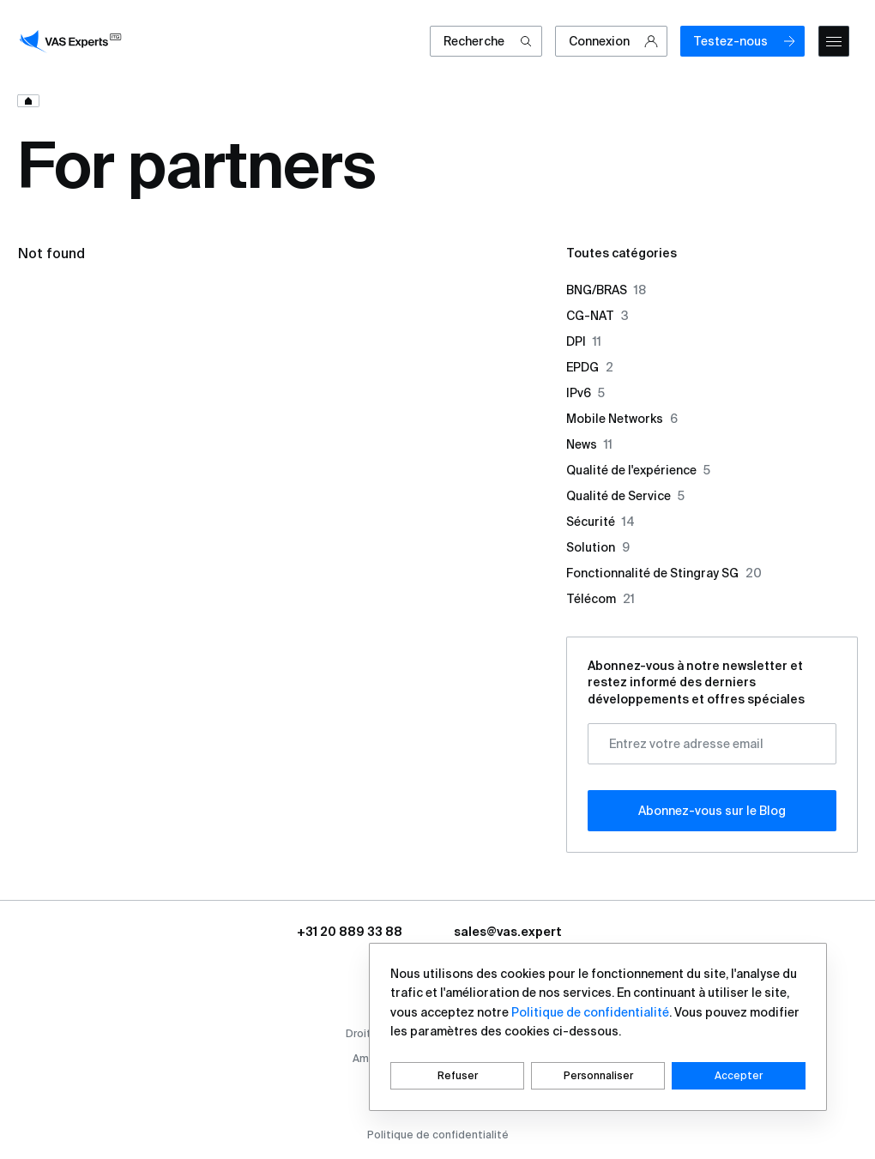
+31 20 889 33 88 (349, 932)
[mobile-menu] (833, 41)
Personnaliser (598, 1075)
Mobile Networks (622, 419)
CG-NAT (597, 316)
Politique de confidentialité (438, 1134)
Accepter (739, 1075)
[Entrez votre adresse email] (712, 743)
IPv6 (585, 393)
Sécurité (600, 521)
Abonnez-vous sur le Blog (712, 811)
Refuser (458, 1075)
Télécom (600, 599)
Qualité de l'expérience (638, 470)
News (589, 444)
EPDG (589, 367)
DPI (583, 341)
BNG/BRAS (606, 290)
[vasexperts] (73, 41)
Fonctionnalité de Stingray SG (664, 573)
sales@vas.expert (508, 932)
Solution (598, 547)
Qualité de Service (625, 496)
